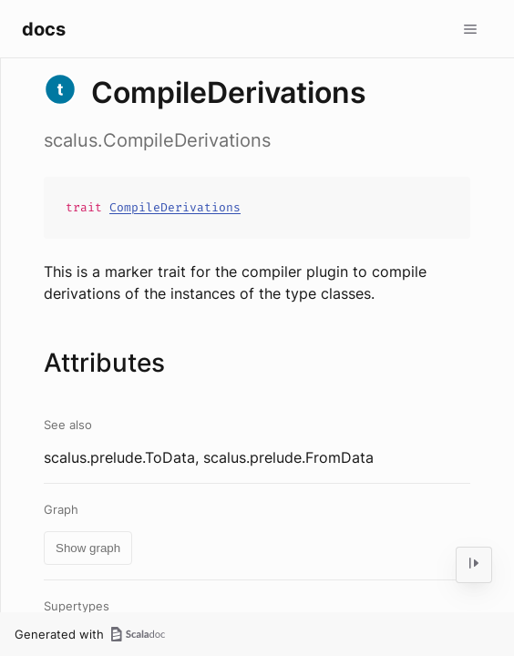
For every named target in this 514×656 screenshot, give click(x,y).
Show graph (88, 548)
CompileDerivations (175, 207)
